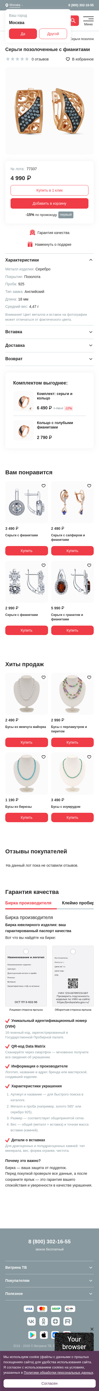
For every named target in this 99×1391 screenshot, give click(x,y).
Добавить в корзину (50, 203)
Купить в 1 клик (49, 190)
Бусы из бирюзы (18, 807)
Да (23, 34)
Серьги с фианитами (21, 535)
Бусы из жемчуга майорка (25, 727)
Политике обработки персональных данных (58, 1373)
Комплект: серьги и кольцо (54, 396)
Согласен (49, 1383)
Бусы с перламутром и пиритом (69, 729)
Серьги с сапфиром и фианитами (68, 537)
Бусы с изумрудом (66, 807)
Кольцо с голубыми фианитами (55, 425)
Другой (53, 34)
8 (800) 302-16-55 (81, 5)
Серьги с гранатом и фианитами (67, 617)
